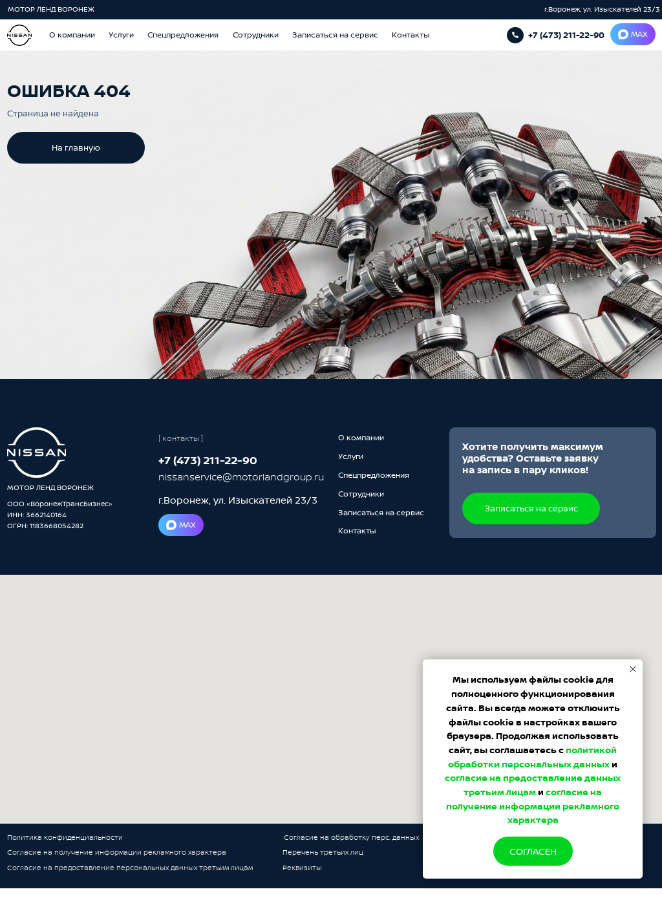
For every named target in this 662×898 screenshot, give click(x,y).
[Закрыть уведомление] (632, 669)
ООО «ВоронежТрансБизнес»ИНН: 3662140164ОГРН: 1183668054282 (59, 514)
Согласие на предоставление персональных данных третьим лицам (130, 867)
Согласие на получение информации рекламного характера (116, 852)
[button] (335, 35)
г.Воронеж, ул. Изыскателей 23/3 (602, 9)
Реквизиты (302, 867)
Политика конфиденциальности (65, 837)
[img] (37, 452)
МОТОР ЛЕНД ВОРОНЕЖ (52, 9)
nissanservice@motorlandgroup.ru (241, 477)
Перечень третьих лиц (323, 852)
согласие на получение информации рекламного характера (532, 806)
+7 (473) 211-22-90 (566, 35)
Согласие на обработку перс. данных (351, 837)
